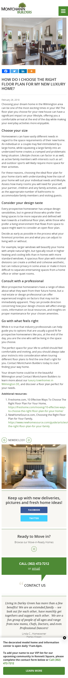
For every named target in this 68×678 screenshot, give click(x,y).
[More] (31, 71)
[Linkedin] (23, 71)
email (36, 548)
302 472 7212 (34, 636)
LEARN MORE (34, 670)
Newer (9, 440)
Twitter (34, 497)
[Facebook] (6, 71)
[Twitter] (14, 71)
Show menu (63, 11)
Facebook (34, 488)
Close (64, 638)
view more (34, 528)
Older (24, 440)
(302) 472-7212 (38, 543)
